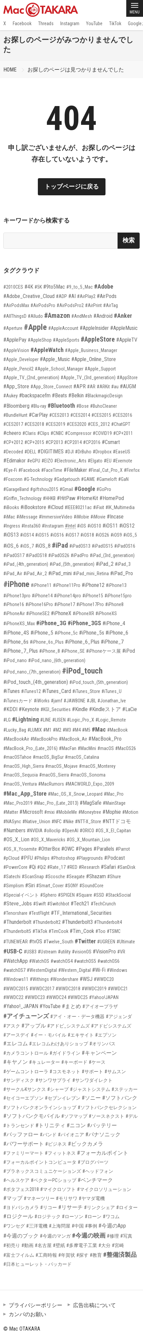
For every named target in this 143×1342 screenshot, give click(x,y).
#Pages (84, 849)
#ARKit (103, 386)
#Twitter (85, 941)
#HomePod (111, 498)
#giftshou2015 (44, 489)
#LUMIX (34, 730)
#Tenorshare (15, 913)
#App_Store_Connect (51, 386)
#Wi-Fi (98, 970)
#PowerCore (15, 867)
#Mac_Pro (114, 794)
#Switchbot (58, 903)
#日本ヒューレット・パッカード (37, 1264)
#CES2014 (80, 415)
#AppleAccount (63, 328)
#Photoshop (63, 858)
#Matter (10, 812)
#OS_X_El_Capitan (113, 830)
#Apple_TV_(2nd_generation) (31, 377)
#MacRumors (51, 784)
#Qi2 (41, 867)
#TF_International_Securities (81, 913)
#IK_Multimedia (120, 507)
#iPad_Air (12, 573)
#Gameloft (106, 479)
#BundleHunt (15, 415)
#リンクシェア (99, 1207)
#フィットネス (60, 1153)
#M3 (67, 730)
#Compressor (78, 433)
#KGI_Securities (56, 709)
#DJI (69, 451)
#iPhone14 (42, 595)
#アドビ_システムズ (68, 1026)
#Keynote (29, 709)
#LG (7, 720)
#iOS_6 (11, 546)
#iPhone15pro (118, 595)
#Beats (59, 395)
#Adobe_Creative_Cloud (29, 296)
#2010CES (13, 287)
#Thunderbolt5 (17, 931)
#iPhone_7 (112, 642)
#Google (84, 488)
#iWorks (42, 700)
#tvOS (35, 941)
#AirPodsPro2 (70, 305)
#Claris (29, 433)
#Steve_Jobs (17, 903)
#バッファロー (21, 1134)
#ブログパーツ (93, 1162)
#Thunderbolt (17, 922)
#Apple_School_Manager (59, 368)
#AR (91, 386)
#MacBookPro (44, 739)
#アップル (33, 1026)
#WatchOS (39, 961)
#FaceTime (51, 470)
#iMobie (81, 516)
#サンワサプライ (53, 1080)
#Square (84, 895)
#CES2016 (122, 415)
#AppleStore (98, 339)
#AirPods (107, 296)
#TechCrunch (103, 903)
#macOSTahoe (17, 757)
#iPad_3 (123, 564)
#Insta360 (31, 526)
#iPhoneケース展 (103, 651)
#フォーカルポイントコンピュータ (39, 1162)
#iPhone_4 (113, 623)
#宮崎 (118, 1245)
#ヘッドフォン (97, 1171)
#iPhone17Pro (90, 604)
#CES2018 (34, 424)
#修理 (113, 1236)
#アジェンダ (119, 1016)
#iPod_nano (15, 660)
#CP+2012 (13, 442)
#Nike (68, 821)
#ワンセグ (14, 1226)
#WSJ (86, 979)
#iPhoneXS (106, 613)
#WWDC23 (35, 997)
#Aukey (10, 395)
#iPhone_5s (91, 633)
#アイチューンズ (26, 1016)
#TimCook (58, 931)
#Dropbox (102, 451)
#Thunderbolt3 (77, 922)
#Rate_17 (56, 867)
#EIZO (47, 460)
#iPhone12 (93, 585)
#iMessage (27, 516)
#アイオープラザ (100, 1006)
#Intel (70, 526)
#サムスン (115, 1071)
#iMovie (97, 516)
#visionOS (81, 951)
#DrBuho (83, 451)
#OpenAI (70, 830)
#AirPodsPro (42, 305)
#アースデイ (16, 1035)
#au (115, 386)
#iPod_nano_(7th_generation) (32, 672)
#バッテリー (102, 1125)
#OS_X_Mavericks (48, 839)
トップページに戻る (72, 186)
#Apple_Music (55, 359)
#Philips (42, 858)
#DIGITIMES (51, 451)
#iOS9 (116, 535)
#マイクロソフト (58, 1189)
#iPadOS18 (36, 555)
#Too (100, 931)
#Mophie (111, 812)
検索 (129, 240)
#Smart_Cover (50, 885)
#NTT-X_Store (88, 821)
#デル (132, 1116)
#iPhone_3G (51, 623)
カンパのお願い (27, 1314)
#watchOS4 (62, 961)
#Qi (32, 867)
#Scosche (55, 876)
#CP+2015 (34, 442)
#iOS (81, 526)
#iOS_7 (27, 546)
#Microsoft (31, 812)
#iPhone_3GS (84, 623)
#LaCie (129, 709)
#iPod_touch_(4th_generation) (35, 682)
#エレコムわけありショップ (58, 1043)
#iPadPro (79, 555)
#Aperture (12, 328)
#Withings (39, 979)
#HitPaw (66, 498)
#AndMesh (81, 316)
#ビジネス (56, 1144)
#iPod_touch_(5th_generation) (98, 682)
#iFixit (98, 507)
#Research (89, 867)
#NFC (57, 821)
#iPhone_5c (66, 633)
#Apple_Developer (21, 359)
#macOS (105, 748)
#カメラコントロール (25, 1053)
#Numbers (14, 830)
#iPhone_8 (49, 651)
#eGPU (33, 460)
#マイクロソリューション (104, 1189)
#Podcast (114, 858)
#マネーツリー (39, 1198)
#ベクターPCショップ (53, 1180)
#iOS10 (94, 526)
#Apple (35, 327)
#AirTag (110, 305)
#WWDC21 (118, 988)
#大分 (104, 1245)
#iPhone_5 (41, 633)
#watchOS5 (85, 961)
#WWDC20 (104, 979)
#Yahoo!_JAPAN (20, 1006)
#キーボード (74, 1062)
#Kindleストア (105, 709)
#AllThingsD (14, 316)
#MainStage (114, 803)
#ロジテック (47, 1216)
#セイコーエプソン (23, 1098)
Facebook (22, 23)
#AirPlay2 (86, 296)
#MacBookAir (16, 739)
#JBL (91, 700)
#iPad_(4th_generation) (25, 564)
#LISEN (59, 720)
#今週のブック (21, 1236)
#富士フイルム (18, 1255)
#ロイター (127, 1207)
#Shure (114, 876)
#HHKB (49, 498)
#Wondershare (64, 979)
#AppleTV (126, 340)
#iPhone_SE (73, 651)
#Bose (82, 406)
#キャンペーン (99, 1053)
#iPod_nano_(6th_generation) (56, 660)
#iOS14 (27, 535)
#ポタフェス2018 (21, 1189)
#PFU (27, 858)
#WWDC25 (78, 997)
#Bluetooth (61, 405)
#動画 (27, 1245)
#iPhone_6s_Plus (47, 642)
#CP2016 (91, 442)
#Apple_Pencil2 (18, 368)
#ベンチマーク (95, 1180)
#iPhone (16, 584)
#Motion (130, 812)
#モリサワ (66, 1198)
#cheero (12, 433)
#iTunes (11, 691)
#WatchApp (15, 961)
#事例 (91, 1226)
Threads (46, 23)
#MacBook (117, 730)
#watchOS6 (108, 961)
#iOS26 (102, 535)
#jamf (56, 700)
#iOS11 (110, 526)
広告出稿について (94, 1305)
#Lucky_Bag (14, 730)
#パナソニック (103, 1134)
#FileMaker (75, 470)
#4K (28, 287)
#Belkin (76, 395)
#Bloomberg (16, 406)
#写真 (126, 1236)
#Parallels (103, 849)
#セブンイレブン (62, 1098)
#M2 (57, 730)
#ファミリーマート (23, 1153)
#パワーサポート (23, 1144)
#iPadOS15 (102, 546)
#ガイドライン (65, 1053)
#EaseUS (121, 451)
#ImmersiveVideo (55, 516)
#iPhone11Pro (66, 585)
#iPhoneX (61, 613)
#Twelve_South (58, 941)
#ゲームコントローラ (25, 1071)
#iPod (128, 651)
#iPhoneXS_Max (19, 623)
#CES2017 (13, 424)
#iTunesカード (17, 700)
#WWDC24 (56, 997)
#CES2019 (55, 424)
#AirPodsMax (16, 305)
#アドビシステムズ (111, 1026)
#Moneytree (89, 812)
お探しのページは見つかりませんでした (75, 69)
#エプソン (106, 1035)
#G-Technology (38, 479)
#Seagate (75, 876)
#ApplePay (14, 340)
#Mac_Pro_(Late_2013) (56, 803)
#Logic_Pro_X (80, 720)
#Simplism (13, 885)
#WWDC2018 (68, 988)
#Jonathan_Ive (111, 700)
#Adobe (103, 286)
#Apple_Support (100, 368)
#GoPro (103, 489)
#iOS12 (127, 526)
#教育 (96, 1255)
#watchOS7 (14, 970)
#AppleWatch (47, 349)
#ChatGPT (120, 424)
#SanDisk (126, 867)
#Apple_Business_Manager (91, 350)
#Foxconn (12, 479)
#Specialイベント (21, 895)
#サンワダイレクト (92, 1080)
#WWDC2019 (94, 988)
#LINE (45, 720)
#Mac (99, 729)
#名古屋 (43, 1245)
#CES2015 (101, 415)
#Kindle (80, 709)
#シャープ (58, 1089)
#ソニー (91, 1098)
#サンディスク (18, 1080)
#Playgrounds (89, 858)
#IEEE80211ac (78, 507)
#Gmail (66, 489)
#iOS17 (72, 535)
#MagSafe (90, 803)
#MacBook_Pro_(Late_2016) (30, 748)
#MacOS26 (125, 748)
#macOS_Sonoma (87, 775)
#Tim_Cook (82, 931)
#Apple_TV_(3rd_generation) (88, 377)
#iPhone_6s (15, 642)
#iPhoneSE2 (38, 613)
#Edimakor (14, 460)
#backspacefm (35, 395)
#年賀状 (66, 1255)
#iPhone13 (116, 585)
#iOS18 (87, 535)
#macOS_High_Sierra (23, 766)
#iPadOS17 (13, 555)
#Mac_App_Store (25, 793)
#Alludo (35, 316)
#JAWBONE (74, 700)
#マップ (12, 1198)
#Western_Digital (74, 970)
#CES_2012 (99, 424)
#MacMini (87, 748)
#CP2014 (73, 442)
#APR (79, 386)
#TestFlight (39, 913)
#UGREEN (106, 941)
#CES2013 (59, 415)
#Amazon (57, 315)
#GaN (123, 479)
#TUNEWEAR (15, 941)
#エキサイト (81, 1035)
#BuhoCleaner (103, 406)
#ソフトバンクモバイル (31, 1116)
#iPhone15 (92, 595)
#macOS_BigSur (48, 757)
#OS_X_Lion (16, 839)
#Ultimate (126, 941)
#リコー (48, 1207)
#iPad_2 (105, 564)
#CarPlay (38, 415)
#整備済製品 (120, 1254)
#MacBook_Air (73, 739)
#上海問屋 (59, 1226)
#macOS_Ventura (20, 784)
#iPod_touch (82, 671)
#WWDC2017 (41, 988)
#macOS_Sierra (54, 775)
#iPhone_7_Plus (20, 651)
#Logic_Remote (110, 720)
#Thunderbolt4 (108, 922)
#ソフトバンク (119, 1098)
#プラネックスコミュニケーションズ (42, 1171)
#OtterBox (49, 849)
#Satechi (11, 876)
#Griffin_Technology (22, 498)
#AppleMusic (124, 328)
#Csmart (111, 442)
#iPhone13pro (16, 595)
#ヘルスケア (16, 1180)
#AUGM (128, 386)
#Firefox (132, 470)
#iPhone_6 (116, 633)
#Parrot (123, 849)
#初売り (11, 1245)
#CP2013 (54, 442)
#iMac (9, 516)
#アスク (11, 1026)
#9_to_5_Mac (79, 287)
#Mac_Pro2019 (17, 803)
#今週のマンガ (55, 1236)
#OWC (67, 849)
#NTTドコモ (116, 821)
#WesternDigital (42, 970)
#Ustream (47, 951)
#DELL (30, 451)
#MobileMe (66, 812)
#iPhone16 (13, 604)
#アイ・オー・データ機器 (77, 1016)
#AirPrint (93, 305)
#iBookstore (33, 507)
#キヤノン (15, 1062)
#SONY (71, 885)
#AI (72, 296)
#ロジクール (18, 1216)
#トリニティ (50, 1125)
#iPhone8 (114, 604)
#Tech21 (80, 903)
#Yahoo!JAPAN (104, 997)
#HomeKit (87, 498)
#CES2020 (76, 424)
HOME (9, 69)
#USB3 (30, 951)
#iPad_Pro (121, 573)
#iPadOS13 (79, 546)
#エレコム (15, 1043)
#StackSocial (118, 895)
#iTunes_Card (56, 691)
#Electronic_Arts (70, 460)
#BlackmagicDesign (104, 395)
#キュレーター (44, 1062)
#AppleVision (16, 350)
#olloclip (52, 830)
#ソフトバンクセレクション (107, 1107)
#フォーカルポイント (102, 1153)
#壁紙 (59, 1245)
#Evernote (122, 460)
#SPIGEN (66, 895)
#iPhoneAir (14, 613)
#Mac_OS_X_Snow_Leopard (75, 794)
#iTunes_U (111, 691)
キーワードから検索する (36, 220)
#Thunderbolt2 (47, 922)
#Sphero (48, 895)
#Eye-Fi (10, 470)
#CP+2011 (123, 433)
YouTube (94, 23)
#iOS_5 (130, 535)
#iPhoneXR (83, 613)
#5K (38, 287)
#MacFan (67, 748)
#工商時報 (46, 1255)
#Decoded (13, 451)
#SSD (98, 895)
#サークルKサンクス (24, 1089)
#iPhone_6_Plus (82, 642)
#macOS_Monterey (97, 766)
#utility (64, 951)
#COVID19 (102, 433)
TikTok (115, 23)
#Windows (117, 970)
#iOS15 (42, 535)
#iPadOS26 (58, 555)
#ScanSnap (33, 876)
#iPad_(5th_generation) (72, 564)
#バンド (48, 1134)
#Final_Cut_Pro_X (105, 470)
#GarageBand (16, 489)
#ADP (61, 296)
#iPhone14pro (67, 595)
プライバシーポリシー (35, 1305)
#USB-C (12, 951)
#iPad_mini (60, 573)
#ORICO (87, 830)
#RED (72, 867)
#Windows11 (15, 979)
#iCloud (55, 507)
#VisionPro (104, 951)
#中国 (78, 1226)
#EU (108, 460)
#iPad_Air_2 (35, 573)
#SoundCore (91, 885)
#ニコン (76, 1125)
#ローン (93, 1216)
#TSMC (114, 931)
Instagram (69, 23)
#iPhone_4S (16, 633)
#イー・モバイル (48, 1035)
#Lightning (25, 719)
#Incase (115, 516)
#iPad (60, 545)
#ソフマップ (74, 1116)
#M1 (47, 730)
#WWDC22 (13, 997)
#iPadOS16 (124, 546)
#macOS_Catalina (82, 757)
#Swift (39, 903)
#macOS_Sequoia (20, 775)
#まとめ (71, 1006)
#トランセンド (18, 1125)
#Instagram (53, 526)
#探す (82, 1255)
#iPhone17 (64, 604)
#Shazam (96, 876)
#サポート (92, 1071)
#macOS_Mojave (61, 766)
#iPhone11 (41, 585)
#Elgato (95, 460)
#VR (121, 951)
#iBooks (11, 507)
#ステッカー (125, 1089)
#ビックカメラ (85, 1144)
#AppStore (127, 377)
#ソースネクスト (106, 1116)
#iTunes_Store (86, 691)
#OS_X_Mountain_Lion (88, 839)
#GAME (88, 479)
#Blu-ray (38, 406)
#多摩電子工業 (81, 1245)
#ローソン (72, 1216)
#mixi (49, 812)
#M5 (86, 730)
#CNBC (57, 433)
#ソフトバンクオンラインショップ (39, 1107)
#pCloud (11, 858)
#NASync (12, 821)
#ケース (97, 1062)
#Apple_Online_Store (93, 359)
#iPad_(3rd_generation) (112, 555)
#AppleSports (66, 340)
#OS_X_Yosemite (20, 849)
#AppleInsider (94, 328)
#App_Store (16, 386)
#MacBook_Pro (105, 739)
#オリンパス (102, 1043)
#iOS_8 (43, 546)
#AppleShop (40, 340)
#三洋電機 (37, 1226)
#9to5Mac (54, 287)
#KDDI (10, 709)
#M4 (76, 730)
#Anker (123, 315)
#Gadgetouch (67, 479)
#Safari (108, 867)
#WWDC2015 (15, 988)
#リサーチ (70, 1207)
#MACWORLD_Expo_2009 (89, 784)
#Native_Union (36, 821)
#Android (103, 316)
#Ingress (11, 526)
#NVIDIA (35, 830)
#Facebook (29, 470)
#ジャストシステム (90, 1089)
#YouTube (50, 1006)
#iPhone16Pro (39, 604)
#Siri (30, 885)
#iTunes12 (31, 691)
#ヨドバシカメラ (21, 1207)
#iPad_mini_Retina (91, 573)
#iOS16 (57, 535)
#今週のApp (112, 1226)
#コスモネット (65, 1071)
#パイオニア (71, 1134)
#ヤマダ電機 (92, 1198)
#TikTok (39, 931)
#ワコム (111, 1216)
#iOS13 (11, 535)
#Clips (43, 433)
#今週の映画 (88, 1235)
